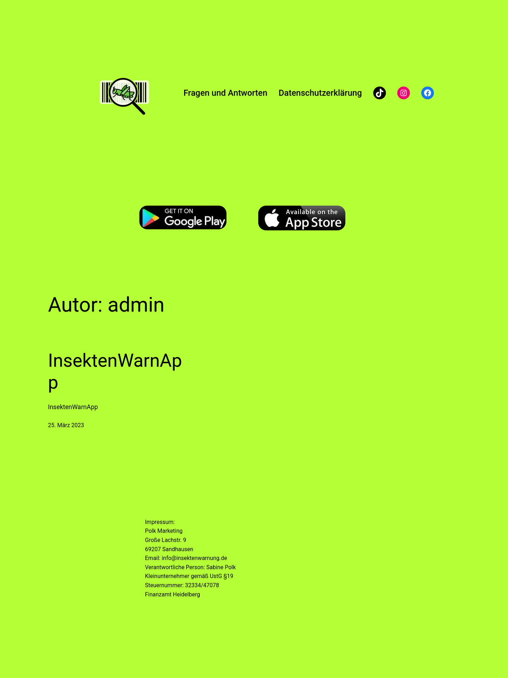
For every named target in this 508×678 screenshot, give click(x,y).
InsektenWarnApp (115, 371)
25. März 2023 (66, 425)
